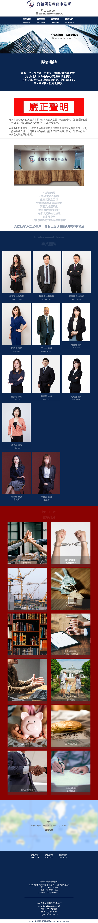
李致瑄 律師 (16, 446)
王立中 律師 (46, 349)
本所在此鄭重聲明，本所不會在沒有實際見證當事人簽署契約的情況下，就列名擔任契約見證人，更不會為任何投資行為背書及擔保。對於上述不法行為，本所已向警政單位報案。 (48, 131)
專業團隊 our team (35, 856)
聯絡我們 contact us (63, 856)
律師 (19, 349)
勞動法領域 (27, 700)
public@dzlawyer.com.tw (51, 14)
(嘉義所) (16, 500)
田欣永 (14, 349)
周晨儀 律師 (76, 345)
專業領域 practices (49, 856)
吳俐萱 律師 (16, 498)
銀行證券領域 (71, 746)
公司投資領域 (27, 791)
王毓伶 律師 (46, 498)
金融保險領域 (27, 746)
